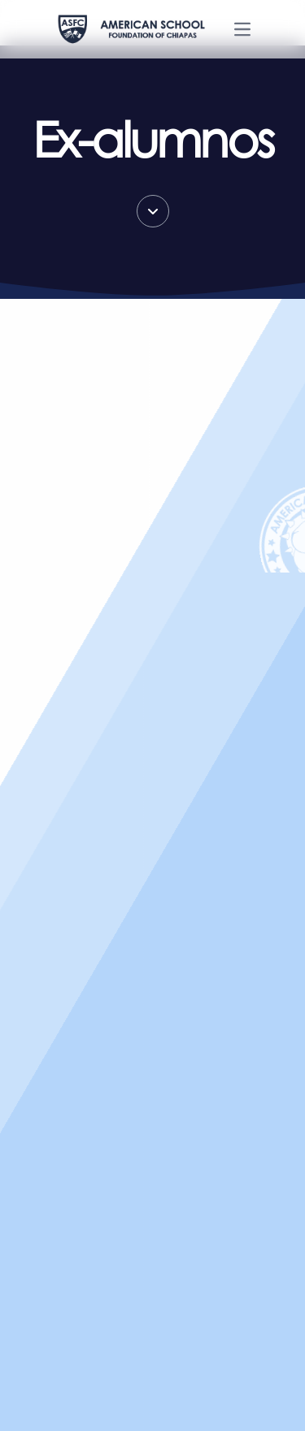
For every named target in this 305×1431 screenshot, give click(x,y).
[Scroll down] (153, 211)
